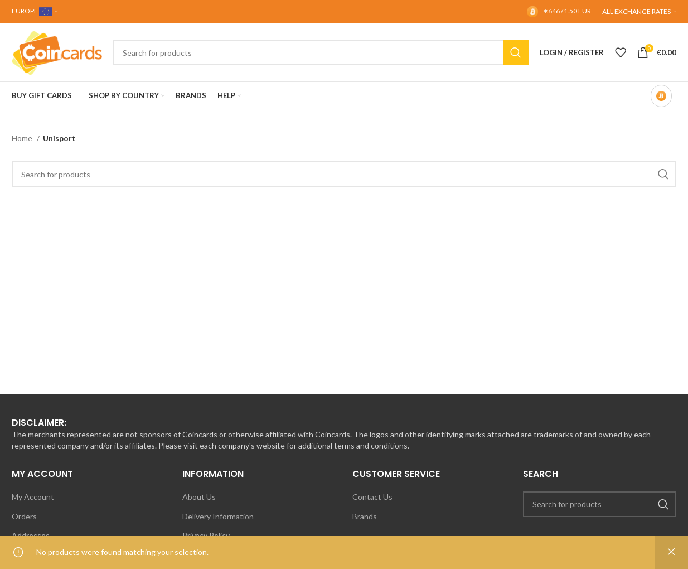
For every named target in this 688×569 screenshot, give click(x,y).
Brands (364, 516)
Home (23, 138)
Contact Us (372, 497)
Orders (24, 516)
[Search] (321, 52)
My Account (33, 497)
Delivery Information (218, 516)
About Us (199, 497)
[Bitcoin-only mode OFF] (661, 96)
